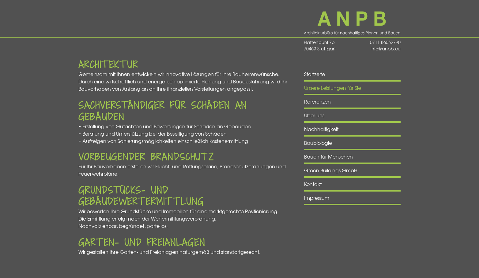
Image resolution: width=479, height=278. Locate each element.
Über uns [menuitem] (314, 115)
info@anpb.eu (386, 49)
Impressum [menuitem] (316, 197)
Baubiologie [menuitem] (318, 142)
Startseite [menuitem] (314, 74)
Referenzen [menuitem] (317, 101)
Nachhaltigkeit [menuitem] (321, 129)
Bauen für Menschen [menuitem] (328, 156)
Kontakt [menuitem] (313, 184)
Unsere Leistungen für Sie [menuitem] (332, 87)
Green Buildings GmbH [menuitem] (330, 170)
